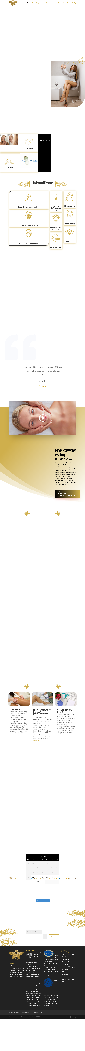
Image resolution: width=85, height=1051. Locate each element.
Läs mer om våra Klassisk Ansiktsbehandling (67, 502)
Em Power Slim (65, 991)
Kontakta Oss (61, 3)
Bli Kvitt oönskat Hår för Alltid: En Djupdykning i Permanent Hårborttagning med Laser (17, 1002)
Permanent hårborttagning (68, 998)
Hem (28, 3)
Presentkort (25, 1044)
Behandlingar (36, 3)
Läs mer (12, 743)
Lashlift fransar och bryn (68, 1008)
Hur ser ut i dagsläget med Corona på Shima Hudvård (64, 718)
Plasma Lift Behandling (68, 986)
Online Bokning (14, 1044)
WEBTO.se (38, 1048)
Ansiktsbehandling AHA (67, 1006)
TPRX (63, 1013)
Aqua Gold (64, 988)
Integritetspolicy (37, 1044)
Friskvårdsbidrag (16, 717)
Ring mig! (54, 968)
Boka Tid (70, 3)
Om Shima (46, 3)
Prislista (54, 3)
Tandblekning (65, 996)
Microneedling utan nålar (68, 1001)
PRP (63, 1003)
